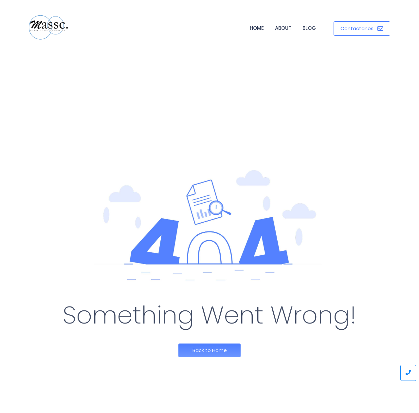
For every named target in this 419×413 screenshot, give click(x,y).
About (283, 28)
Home (257, 28)
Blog (309, 28)
